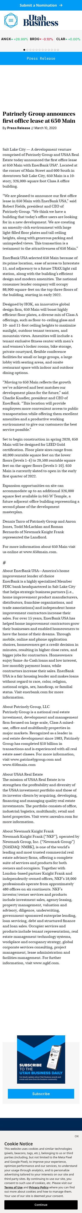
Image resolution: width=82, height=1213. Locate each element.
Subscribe (41, 1094)
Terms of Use (13, 1187)
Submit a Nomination (41, 5)
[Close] (77, 1137)
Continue (41, 1205)
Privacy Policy (39, 1187)
